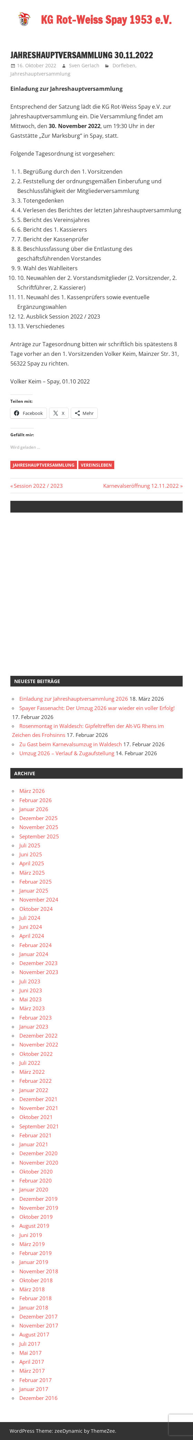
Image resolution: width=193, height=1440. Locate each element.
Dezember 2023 (38, 963)
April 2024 (31, 935)
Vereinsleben (96, 465)
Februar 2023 (35, 1017)
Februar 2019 (35, 1252)
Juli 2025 (29, 845)
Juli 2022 (29, 1062)
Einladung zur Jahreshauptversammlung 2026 (73, 698)
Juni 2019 (30, 1235)
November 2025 (38, 827)
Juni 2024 (30, 926)
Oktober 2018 (36, 1280)
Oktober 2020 (36, 1171)
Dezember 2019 (38, 1198)
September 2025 (39, 836)
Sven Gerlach (84, 65)
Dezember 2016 (38, 1397)
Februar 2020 (35, 1180)
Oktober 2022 (36, 1053)
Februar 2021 (35, 1135)
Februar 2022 (35, 1080)
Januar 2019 (33, 1261)
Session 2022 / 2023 (38, 485)
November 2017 (38, 1325)
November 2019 (38, 1207)
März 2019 (32, 1243)
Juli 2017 (29, 1343)
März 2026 (32, 790)
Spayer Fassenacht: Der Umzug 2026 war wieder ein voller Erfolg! (97, 707)
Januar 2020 (33, 1189)
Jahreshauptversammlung (40, 73)
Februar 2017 (35, 1379)
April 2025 (31, 863)
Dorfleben (124, 65)
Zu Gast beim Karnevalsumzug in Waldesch (70, 744)
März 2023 (32, 1008)
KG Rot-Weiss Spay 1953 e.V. (106, 20)
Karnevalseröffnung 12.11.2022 (141, 485)
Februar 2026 (35, 800)
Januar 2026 (33, 809)
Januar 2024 (33, 954)
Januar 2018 (33, 1307)
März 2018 (32, 1289)
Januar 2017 (33, 1388)
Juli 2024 (29, 917)
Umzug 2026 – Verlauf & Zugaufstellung (66, 753)
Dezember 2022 (38, 1035)
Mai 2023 (30, 999)
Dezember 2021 (38, 1099)
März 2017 (32, 1370)
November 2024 (38, 899)
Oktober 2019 (36, 1216)
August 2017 (34, 1334)
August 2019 (34, 1225)
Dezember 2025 (38, 818)
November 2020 (38, 1162)
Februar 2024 (35, 945)
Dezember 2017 (38, 1316)
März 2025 (32, 872)
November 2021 (38, 1108)
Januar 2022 (33, 1090)
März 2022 (32, 1071)
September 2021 (39, 1126)
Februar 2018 (35, 1298)
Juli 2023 (29, 981)
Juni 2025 (30, 854)
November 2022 (38, 1044)
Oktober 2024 (36, 908)
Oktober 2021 (36, 1116)
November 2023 (38, 972)
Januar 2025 (33, 890)
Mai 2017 (30, 1352)
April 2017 (31, 1361)
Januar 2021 (33, 1144)
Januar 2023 (33, 1026)
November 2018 (38, 1271)
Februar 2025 (35, 881)
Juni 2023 (30, 990)
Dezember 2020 (38, 1153)
